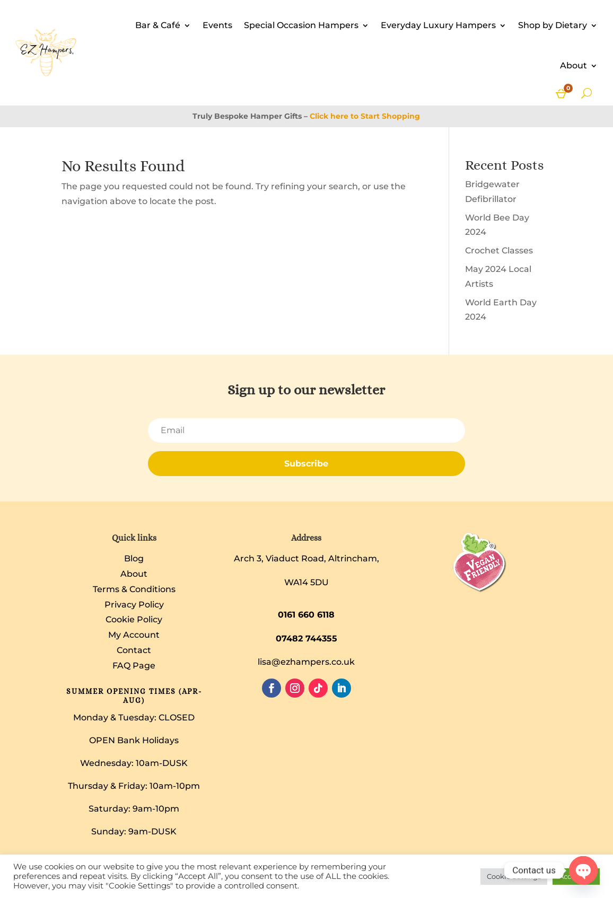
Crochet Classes (499, 250)
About (573, 65)
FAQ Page (133, 666)
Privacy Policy (134, 605)
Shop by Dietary (552, 25)
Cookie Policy (134, 619)
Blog (134, 558)
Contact (134, 650)
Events (217, 25)
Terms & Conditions (134, 589)
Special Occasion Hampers (301, 25)
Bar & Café (157, 25)
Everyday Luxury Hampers (438, 25)
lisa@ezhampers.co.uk (306, 662)
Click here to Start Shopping (365, 116)
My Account (134, 635)
